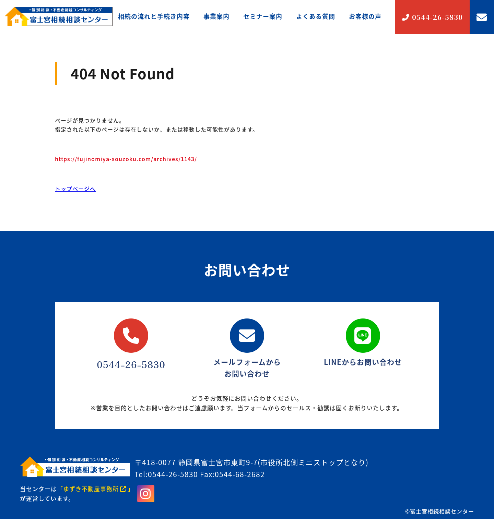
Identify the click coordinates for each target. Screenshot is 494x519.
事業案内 (216, 16)
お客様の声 (365, 16)
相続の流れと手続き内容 (154, 16)
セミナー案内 (262, 16)
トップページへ (75, 188)
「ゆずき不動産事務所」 (95, 488)
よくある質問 (315, 16)
